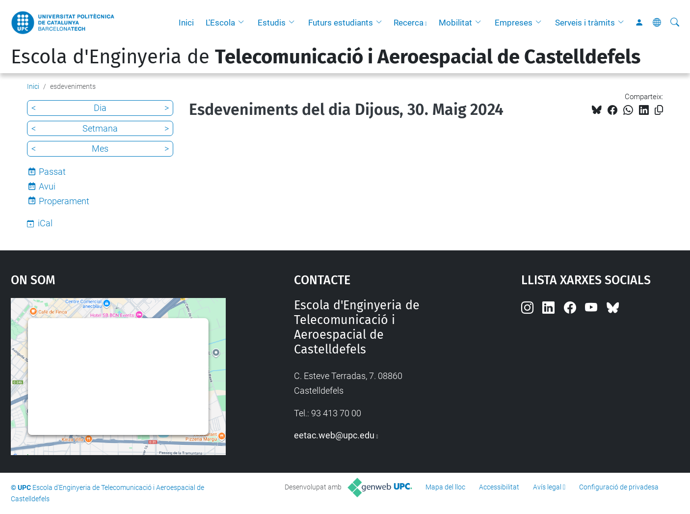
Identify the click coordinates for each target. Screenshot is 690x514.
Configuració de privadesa (619, 487)
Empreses (513, 22)
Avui (47, 186)
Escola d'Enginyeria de (325, 57)
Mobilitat (455, 22)
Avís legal (547, 487)
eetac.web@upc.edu (334, 435)
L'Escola (220, 22)
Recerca (409, 22)
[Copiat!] (659, 110)
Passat (52, 171)
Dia (100, 108)
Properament (64, 201)
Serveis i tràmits (585, 22)
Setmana (100, 128)
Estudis (272, 22)
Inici (186, 22)
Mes (100, 148)
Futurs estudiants (340, 22)
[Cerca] (674, 22)
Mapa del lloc (445, 487)
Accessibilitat (499, 487)
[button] (243, 22)
